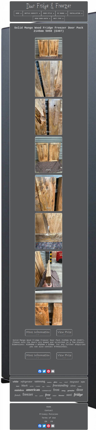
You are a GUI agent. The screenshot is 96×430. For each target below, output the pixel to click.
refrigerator (26, 381)
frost (56, 390)
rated (66, 382)
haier (17, 386)
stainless (19, 390)
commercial (46, 390)
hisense (61, 395)
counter (38, 386)
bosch (48, 398)
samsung (39, 381)
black (25, 385)
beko (43, 386)
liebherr (49, 386)
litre (36, 395)
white (15, 381)
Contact (49, 410)
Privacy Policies (48, 414)
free (47, 394)
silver (73, 385)
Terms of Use (49, 418)
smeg (63, 391)
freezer (28, 394)
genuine (71, 390)
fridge (78, 394)
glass (55, 382)
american (33, 390)
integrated (74, 382)
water (54, 395)
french (17, 395)
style (83, 382)
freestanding (60, 385)
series (32, 386)
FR (52, 421)
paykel (41, 395)
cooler (79, 386)
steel (69, 394)
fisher (60, 382)
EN (46, 421)
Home (48, 407)
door (79, 390)
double (49, 382)
